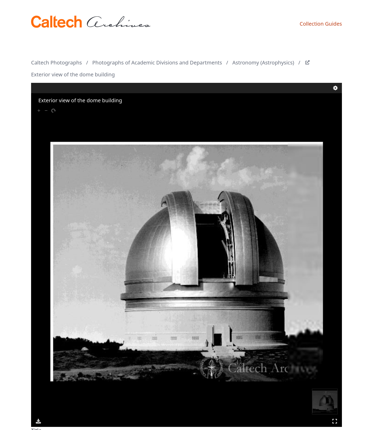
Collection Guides (321, 23)
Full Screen (335, 421)
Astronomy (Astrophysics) (263, 62)
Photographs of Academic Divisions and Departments (157, 62)
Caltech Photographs (56, 62)
